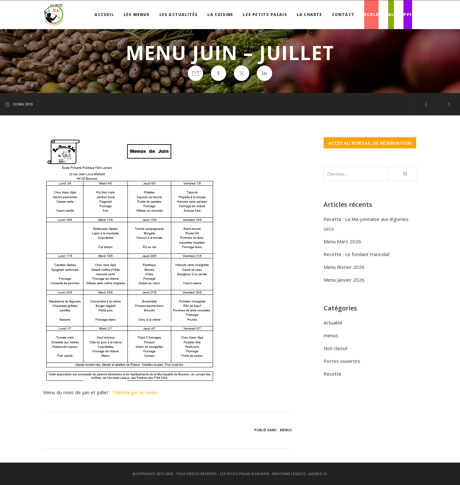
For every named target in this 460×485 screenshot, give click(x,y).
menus (286, 430)
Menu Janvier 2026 (344, 280)
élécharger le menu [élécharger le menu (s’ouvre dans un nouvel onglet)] (136, 392)
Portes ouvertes (342, 361)
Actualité (333, 322)
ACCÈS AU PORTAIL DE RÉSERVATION (369, 142)
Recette (332, 374)
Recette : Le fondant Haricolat (357, 254)
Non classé (336, 348)
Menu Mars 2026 (342, 241)
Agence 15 (318, 474)
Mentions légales (288, 474)
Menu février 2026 (344, 267)
